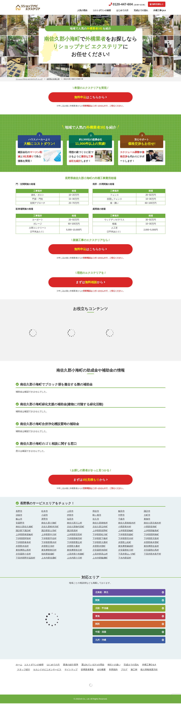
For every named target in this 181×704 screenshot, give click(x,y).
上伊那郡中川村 (48, 535)
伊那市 (70, 515)
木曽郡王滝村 (47, 547)
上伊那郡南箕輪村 (24, 535)
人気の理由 (82, 10)
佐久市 (96, 519)
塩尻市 (70, 519)
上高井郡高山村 (100, 554)
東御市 (147, 519)
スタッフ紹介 (23, 670)
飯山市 (19, 519)
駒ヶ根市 (97, 515)
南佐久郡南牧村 (100, 523)
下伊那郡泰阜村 (23, 543)
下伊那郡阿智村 (23, 539)
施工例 (134, 670)
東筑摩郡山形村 (23, 551)
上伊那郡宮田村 (74, 535)
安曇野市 (20, 523)
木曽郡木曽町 (99, 547)
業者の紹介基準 (70, 665)
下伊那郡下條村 (100, 539)
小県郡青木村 (124, 527)
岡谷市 (96, 512)
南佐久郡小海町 (48, 523)
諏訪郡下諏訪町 (23, 531)
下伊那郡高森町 (125, 535)
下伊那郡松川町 (100, 535)
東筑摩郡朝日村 (48, 551)
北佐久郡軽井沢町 (50, 527)
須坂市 (19, 515)
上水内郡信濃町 (48, 558)
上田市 (70, 512)
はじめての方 (122, 10)
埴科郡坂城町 (47, 554)
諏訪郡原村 (72, 531)
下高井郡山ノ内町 (126, 554)
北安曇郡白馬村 (151, 551)
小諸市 (44, 515)
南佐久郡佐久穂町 (24, 527)
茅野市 (44, 519)
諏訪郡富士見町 (48, 531)
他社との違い (114, 665)
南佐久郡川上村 (74, 523)
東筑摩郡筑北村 (74, 551)
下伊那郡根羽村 (74, 539)
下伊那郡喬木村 (48, 543)
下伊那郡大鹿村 (100, 543)
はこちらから (90, 97)
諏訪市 (147, 512)
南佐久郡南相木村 (126, 523)
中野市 (121, 515)
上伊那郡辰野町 (100, 531)
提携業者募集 (87, 670)
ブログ (124, 670)
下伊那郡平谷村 (48, 539)
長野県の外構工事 (53, 79)
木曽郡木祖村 (22, 547)
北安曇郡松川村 (125, 551)
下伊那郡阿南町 (151, 535)
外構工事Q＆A (149, 665)
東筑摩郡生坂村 (151, 547)
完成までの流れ (141, 10)
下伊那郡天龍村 (151, 539)
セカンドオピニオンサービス (47, 670)
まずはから (90, 282)
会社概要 (101, 670)
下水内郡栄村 (124, 558)
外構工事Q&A (159, 10)
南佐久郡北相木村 (152, 523)
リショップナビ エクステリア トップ (29, 79)
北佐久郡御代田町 (75, 527)
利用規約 (113, 670)
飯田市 (121, 512)
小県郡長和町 (150, 527)
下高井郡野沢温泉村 (25, 558)
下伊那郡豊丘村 (74, 543)
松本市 (44, 512)
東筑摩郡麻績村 (125, 547)
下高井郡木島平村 (152, 554)
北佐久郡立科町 (100, 527)
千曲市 (121, 519)
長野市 (19, 512)
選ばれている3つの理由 (92, 665)
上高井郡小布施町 (75, 554)
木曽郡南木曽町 (151, 543)
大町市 (147, 515)
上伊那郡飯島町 (151, 531)
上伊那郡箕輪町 (125, 531)
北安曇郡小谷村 (23, 554)
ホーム (19, 665)
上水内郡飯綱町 (100, 558)
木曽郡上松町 (124, 543)
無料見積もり (156, 4)
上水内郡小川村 (74, 558)
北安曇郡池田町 (100, 551)
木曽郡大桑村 (73, 547)
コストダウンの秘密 (102, 10)
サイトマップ (71, 670)
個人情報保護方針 (149, 670)
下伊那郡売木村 (125, 539)
